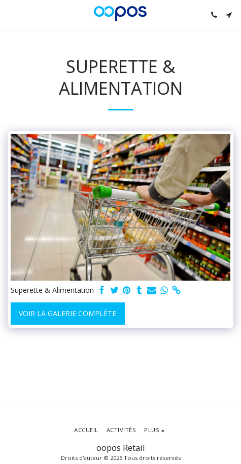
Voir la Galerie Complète (67, 313)
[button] (11, 14)
